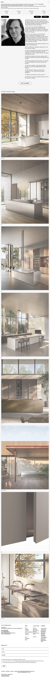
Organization (43, 629)
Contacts (27, 634)
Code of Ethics (44, 628)
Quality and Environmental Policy (43, 640)
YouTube (11, 671)
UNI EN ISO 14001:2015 (43, 636)
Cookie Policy (9, 674)
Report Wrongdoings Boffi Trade (24, 672)
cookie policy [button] (31, 5)
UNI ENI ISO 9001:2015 (43, 633)
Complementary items (36, 634)
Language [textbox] (3, 655)
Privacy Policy (4, 674)
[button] (48, 2)
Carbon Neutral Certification (44, 638)
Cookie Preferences (5, 676)
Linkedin (15, 671)
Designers (27, 629)
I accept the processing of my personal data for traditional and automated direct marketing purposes (18, 662)
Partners (26, 630)
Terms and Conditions (5, 675)
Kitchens (34, 628)
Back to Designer (25, 83)
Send (4, 666)
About (26, 628)
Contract (27, 633)
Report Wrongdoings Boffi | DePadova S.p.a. (26, 671)
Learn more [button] (5, 16)
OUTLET (34, 636)
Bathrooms (35, 629)
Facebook (3, 671)
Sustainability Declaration (43, 631)
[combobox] (25, 652)
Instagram (8, 671)
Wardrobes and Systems (36, 631)
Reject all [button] (37, 16)
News (26, 639)
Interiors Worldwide (29, 632)
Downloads (27, 638)
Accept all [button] (45, 16)
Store (26, 637)
